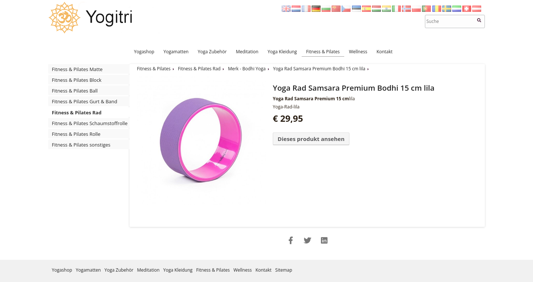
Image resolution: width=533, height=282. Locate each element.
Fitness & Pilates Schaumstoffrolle (90, 123)
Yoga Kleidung (282, 51)
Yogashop (144, 51)
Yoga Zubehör (212, 51)
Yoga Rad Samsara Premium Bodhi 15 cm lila (319, 69)
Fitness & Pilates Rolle (76, 134)
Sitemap (283, 270)
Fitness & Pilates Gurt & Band (84, 101)
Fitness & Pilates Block (76, 80)
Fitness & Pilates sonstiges (81, 144)
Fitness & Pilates (323, 51)
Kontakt (384, 51)
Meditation (247, 51)
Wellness (358, 51)
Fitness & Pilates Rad (76, 112)
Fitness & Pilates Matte (77, 69)
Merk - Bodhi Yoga (247, 69)
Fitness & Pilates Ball (75, 90)
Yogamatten (176, 51)
